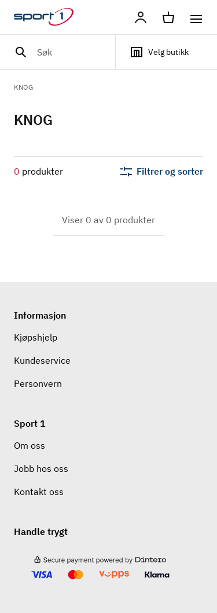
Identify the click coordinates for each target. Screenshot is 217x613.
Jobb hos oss (41, 468)
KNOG (23, 87)
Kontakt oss (39, 491)
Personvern (38, 383)
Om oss (29, 445)
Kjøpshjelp (35, 337)
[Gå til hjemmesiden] (50, 17)
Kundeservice (42, 360)
